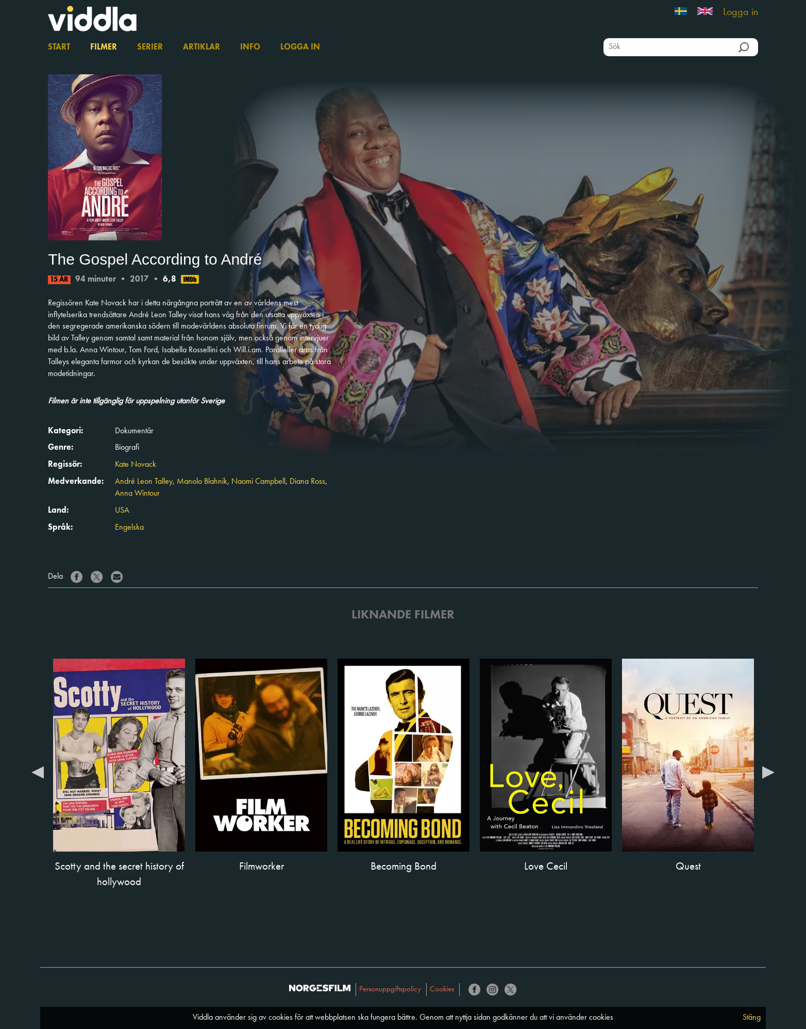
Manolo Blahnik (202, 482)
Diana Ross (307, 482)
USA (122, 511)
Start (59, 47)
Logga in (740, 12)
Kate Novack (135, 465)
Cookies (442, 989)
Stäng (752, 1018)
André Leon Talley (144, 482)
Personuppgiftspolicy (390, 989)
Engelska (129, 528)
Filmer (103, 47)
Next (768, 772)
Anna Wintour (137, 493)
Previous (37, 772)
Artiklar (201, 47)
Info (250, 47)
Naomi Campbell (258, 482)
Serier (150, 47)
